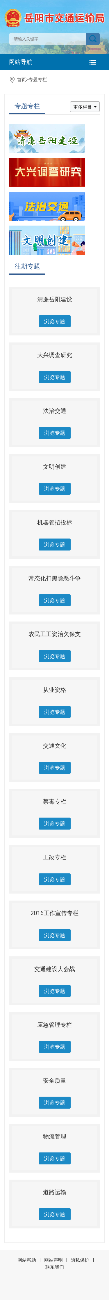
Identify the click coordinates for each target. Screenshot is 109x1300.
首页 (21, 79)
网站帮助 (26, 1260)
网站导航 (20, 61)
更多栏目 (83, 107)
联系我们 (54, 1267)
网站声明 (53, 1260)
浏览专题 (54, 321)
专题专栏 (37, 79)
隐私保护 (80, 1260)
